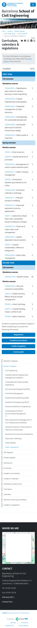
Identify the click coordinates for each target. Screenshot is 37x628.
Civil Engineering (11, 371)
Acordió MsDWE (22, 33)
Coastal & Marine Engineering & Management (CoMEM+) (16, 376)
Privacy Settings (23, 625)
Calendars (7, 494)
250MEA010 (9, 226)
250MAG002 (10, 106)
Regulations (18, 335)
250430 (8, 304)
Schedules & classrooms (13, 484)
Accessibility (24, 622)
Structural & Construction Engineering (19, 434)
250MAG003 (10, 117)
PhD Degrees (8, 452)
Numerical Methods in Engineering (17, 407)
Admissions (8, 463)
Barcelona (18, 13)
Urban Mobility (10, 443)
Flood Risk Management (14, 393)
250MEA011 (9, 198)
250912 (8, 309)
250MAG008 (10, 190)
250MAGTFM (10, 277)
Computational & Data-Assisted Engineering (16, 383)
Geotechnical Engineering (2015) (17, 402)
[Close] (33, 5)
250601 (8, 245)
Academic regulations (12, 505)
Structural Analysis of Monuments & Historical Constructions (18, 428)
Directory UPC (7, 597)
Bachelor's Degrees (11, 361)
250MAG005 (10, 99)
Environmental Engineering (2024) (17, 389)
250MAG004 (10, 135)
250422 (8, 179)
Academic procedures (18, 340)
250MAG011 (10, 172)
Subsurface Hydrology (13, 438)
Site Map (13, 622)
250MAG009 (10, 255)
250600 (8, 157)
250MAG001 (10, 88)
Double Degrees (9, 458)
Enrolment (7, 468)
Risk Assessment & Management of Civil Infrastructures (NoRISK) (18, 421)
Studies (10, 31)
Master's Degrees (19, 31)
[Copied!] (34, 41)
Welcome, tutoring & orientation (15, 500)
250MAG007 (10, 237)
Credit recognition (18, 346)
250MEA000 (9, 286)
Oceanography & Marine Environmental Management (15, 412)
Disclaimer (8, 625)
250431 (8, 152)
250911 (8, 216)
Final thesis (8, 489)
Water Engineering (9, 33)
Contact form (7, 602)
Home (3, 31)
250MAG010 (10, 205)
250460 (8, 316)
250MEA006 (9, 164)
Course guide (18, 352)
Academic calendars (11, 479)
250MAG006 (10, 125)
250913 (8, 294)
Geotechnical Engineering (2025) (17, 398)
